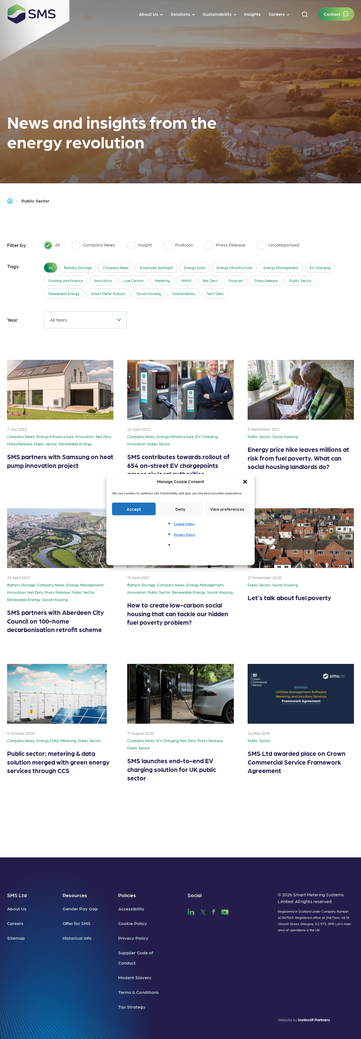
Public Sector (300, 280)
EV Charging (320, 267)
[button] (245, 481)
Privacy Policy (184, 534)
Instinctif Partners (314, 1019)
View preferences (227, 509)
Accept (134, 509)
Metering (162, 280)
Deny (180, 509)
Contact (332, 14)
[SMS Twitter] (203, 911)
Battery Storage (78, 267)
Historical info (77, 938)
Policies (127, 895)
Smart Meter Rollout (108, 293)
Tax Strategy (132, 1006)
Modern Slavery (134, 977)
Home (12, 200)
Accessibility (131, 908)
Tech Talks (215, 293)
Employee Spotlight (156, 267)
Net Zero (210, 280)
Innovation (103, 280)
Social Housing (148, 293)
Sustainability (183, 293)
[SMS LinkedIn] (191, 911)
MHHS (186, 280)
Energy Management (280, 267)
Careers (15, 923)
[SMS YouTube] (225, 911)
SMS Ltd (17, 895)
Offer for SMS (77, 923)
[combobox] (85, 319)
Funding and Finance (66, 280)
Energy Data (194, 267)
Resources (75, 895)
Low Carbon (133, 280)
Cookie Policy (184, 524)
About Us (17, 908)
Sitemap (16, 938)
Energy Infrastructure (234, 267)
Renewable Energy (64, 293)
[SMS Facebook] (213, 911)
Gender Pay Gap (80, 908)
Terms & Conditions (138, 992)
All (51, 267)
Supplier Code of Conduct (135, 957)
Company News (116, 267)
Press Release (266, 280)
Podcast (236, 280)
